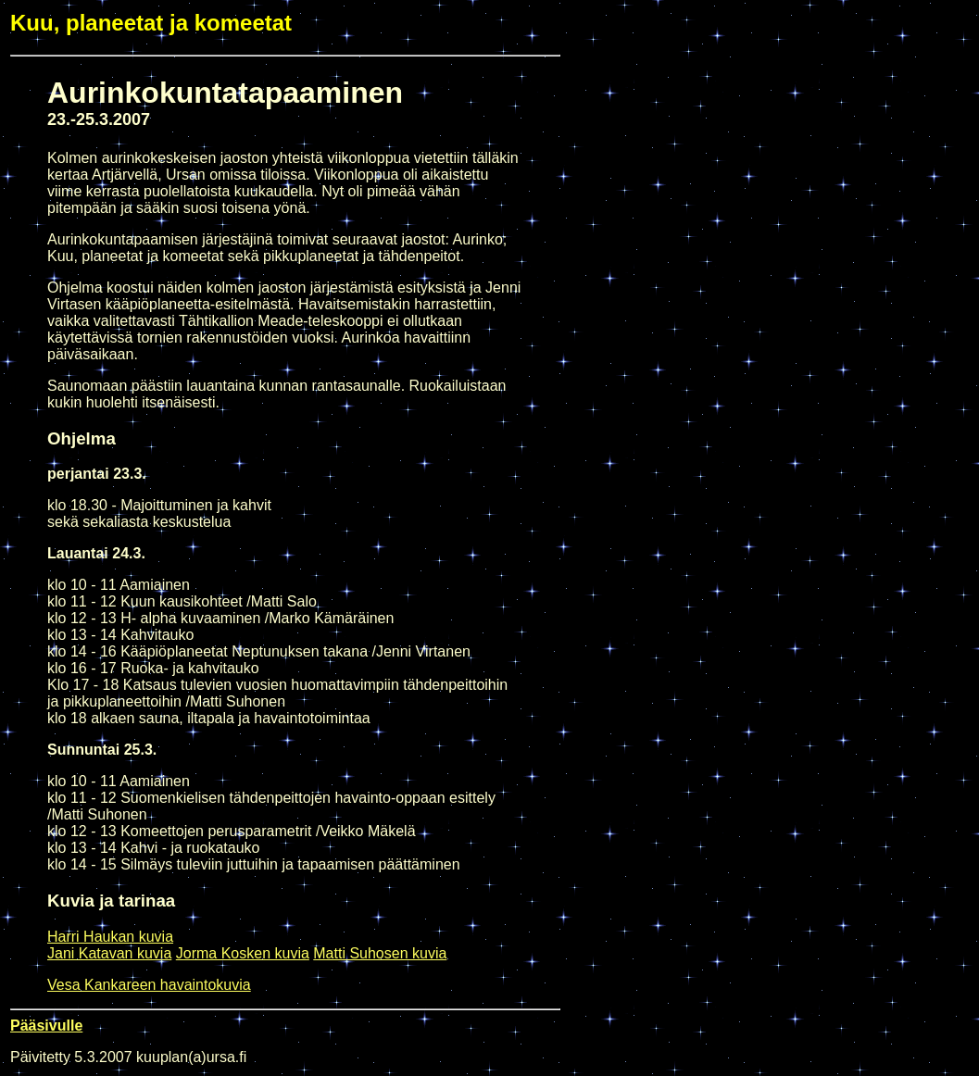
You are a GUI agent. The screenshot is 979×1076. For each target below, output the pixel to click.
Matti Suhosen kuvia (379, 953)
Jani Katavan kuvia (109, 953)
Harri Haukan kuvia (110, 937)
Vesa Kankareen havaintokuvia (149, 985)
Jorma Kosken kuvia (242, 953)
